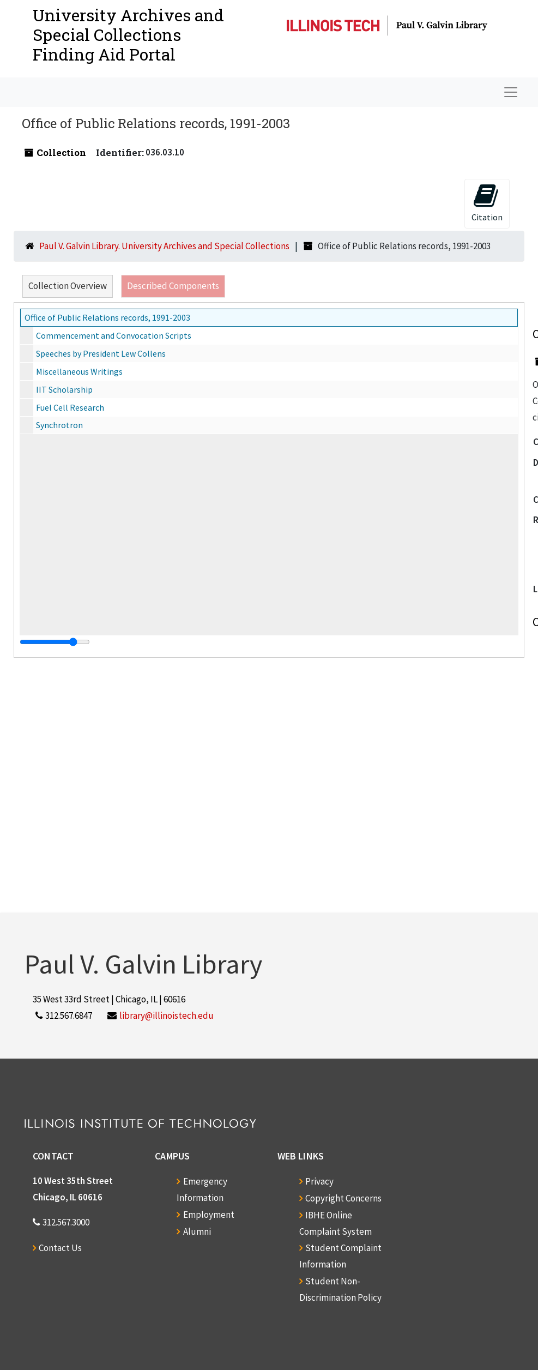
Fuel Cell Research (70, 407)
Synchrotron (59, 424)
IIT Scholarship (64, 389)
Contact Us (60, 1248)
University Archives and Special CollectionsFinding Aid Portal (128, 34)
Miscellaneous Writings (79, 371)
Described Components (173, 286)
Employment (208, 1215)
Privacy (319, 1181)
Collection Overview (67, 286)
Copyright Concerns (343, 1198)
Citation (487, 203)
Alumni (197, 1231)
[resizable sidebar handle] (55, 642)
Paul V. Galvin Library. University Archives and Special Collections (164, 246)
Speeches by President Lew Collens (101, 353)
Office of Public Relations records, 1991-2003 (107, 317)
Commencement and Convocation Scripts (113, 335)
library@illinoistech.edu (166, 1016)
